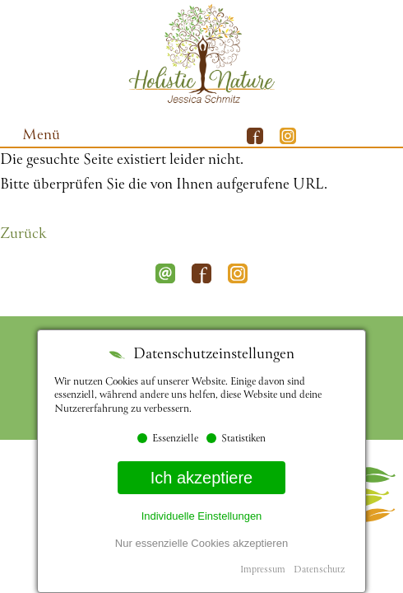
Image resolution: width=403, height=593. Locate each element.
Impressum (262, 570)
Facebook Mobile (255, 136)
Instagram (238, 273)
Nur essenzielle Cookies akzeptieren (201, 543)
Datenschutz (319, 570)
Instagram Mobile (288, 136)
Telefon (320, 136)
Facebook (201, 273)
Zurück (23, 234)
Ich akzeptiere (202, 478)
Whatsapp (386, 136)
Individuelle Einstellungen (201, 516)
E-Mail (353, 136)
